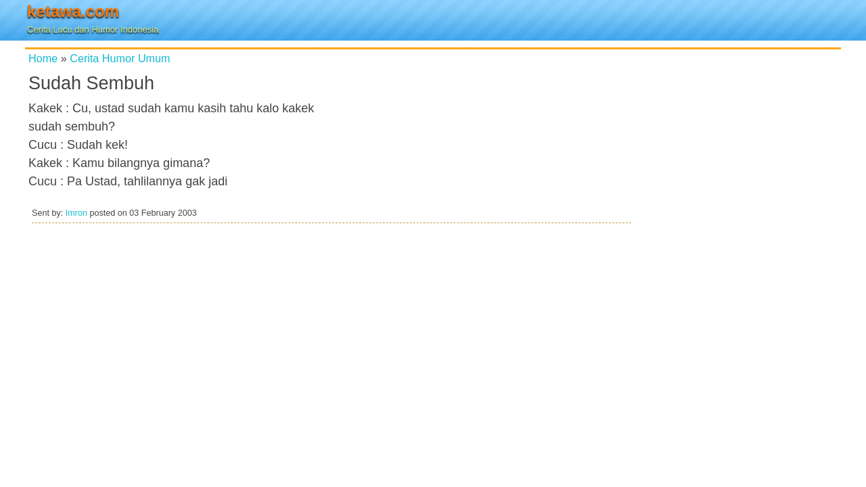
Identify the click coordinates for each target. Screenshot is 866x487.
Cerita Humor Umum (120, 58)
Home (43, 58)
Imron (76, 213)
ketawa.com (73, 11)
